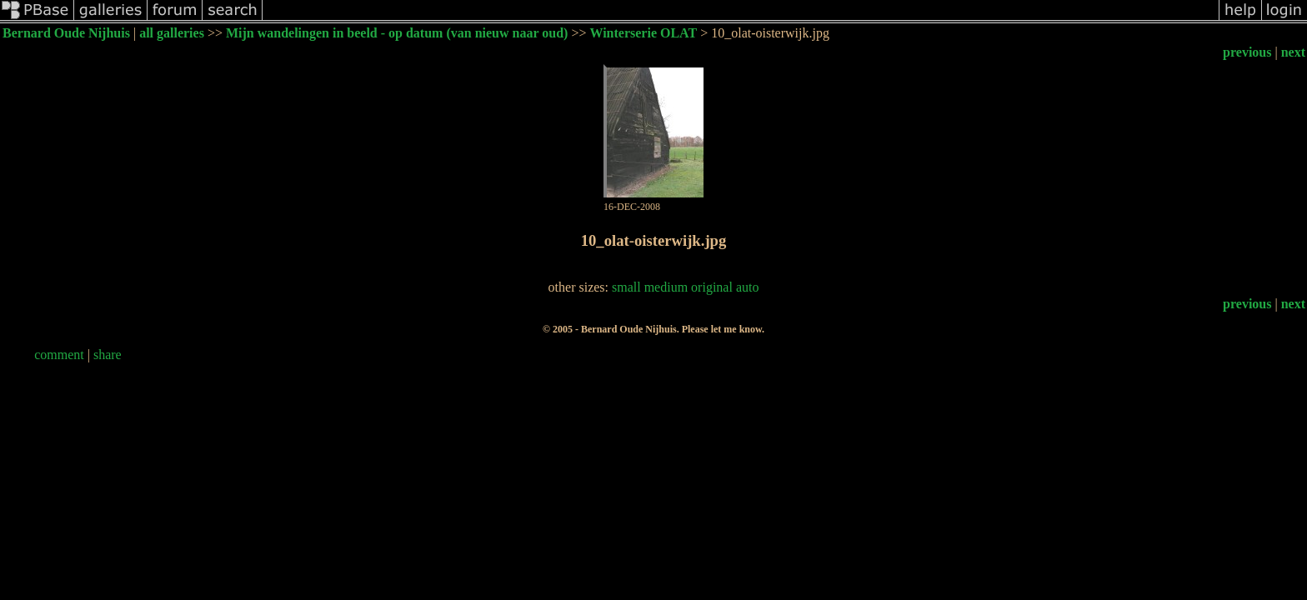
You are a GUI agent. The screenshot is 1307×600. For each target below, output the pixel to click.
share (107, 355)
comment (59, 355)
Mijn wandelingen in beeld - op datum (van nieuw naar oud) (397, 33)
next (1293, 52)
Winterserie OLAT (643, 33)
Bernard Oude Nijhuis (66, 33)
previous (1247, 52)
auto (747, 287)
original (712, 287)
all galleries (171, 33)
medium (666, 287)
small (626, 287)
